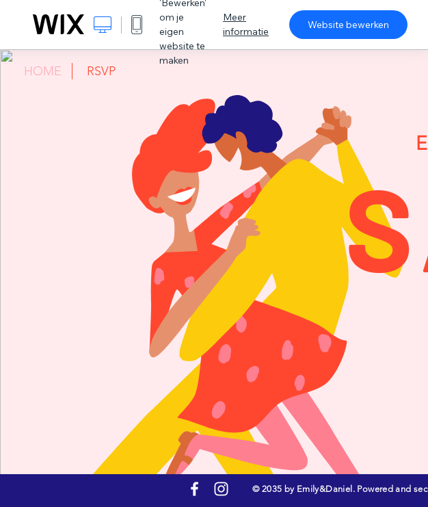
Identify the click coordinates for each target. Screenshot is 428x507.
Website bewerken (348, 24)
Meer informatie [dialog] (246, 24)
